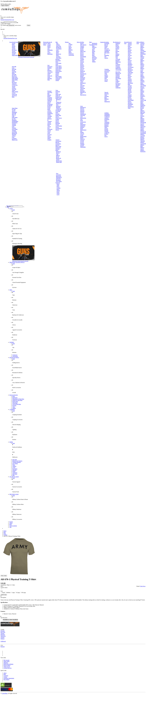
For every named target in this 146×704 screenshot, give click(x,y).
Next (5, 575)
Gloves (57, 116)
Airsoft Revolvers (14, 49)
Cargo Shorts (59, 67)
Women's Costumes (118, 66)
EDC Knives (83, 44)
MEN (10, 290)
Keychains (118, 83)
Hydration (106, 119)
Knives (78, 42)
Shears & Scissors (82, 139)
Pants (70, 51)
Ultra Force (142, 586)
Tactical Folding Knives (130, 96)
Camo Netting (106, 75)
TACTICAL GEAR (14, 476)
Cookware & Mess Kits (106, 134)
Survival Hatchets (82, 110)
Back (13, 209)
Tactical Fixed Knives (82, 63)
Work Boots (58, 186)
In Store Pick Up (7, 668)
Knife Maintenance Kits (83, 130)
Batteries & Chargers (118, 74)
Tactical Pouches (130, 86)
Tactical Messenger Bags (130, 83)
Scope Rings (48, 109)
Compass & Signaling (107, 50)
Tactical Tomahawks (83, 113)
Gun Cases (50, 71)
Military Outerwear (142, 126)
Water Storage (106, 128)
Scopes (49, 44)
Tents (105, 95)
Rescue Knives (82, 54)
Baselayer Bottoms (58, 106)
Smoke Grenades (49, 115)
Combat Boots (58, 188)
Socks (58, 193)
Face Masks (59, 181)
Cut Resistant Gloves (59, 129)
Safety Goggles (49, 139)
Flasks (117, 86)
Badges (117, 55)
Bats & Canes (82, 81)
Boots (58, 184)
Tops (57, 43)
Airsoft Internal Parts (49, 124)
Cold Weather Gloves (59, 126)
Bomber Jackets (57, 73)
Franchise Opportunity (9, 678)
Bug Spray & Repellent (106, 54)
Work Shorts (58, 65)
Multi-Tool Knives (82, 52)
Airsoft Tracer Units (49, 132)
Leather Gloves (57, 120)
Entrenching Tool (83, 118)
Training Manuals (118, 76)
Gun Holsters (49, 70)
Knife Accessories (83, 121)
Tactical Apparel (130, 43)
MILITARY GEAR (13, 494)
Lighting (106, 112)
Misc (13, 475)
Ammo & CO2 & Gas (15, 84)
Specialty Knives (82, 86)
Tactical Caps (130, 56)
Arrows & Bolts (14, 96)
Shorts (70, 52)
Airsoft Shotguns (14, 52)
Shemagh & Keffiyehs (59, 178)
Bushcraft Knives (82, 72)
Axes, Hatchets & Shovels (83, 107)
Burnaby (3, 630)
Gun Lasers (49, 52)
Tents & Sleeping (106, 93)
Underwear (58, 108)
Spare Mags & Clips (15, 109)
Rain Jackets (58, 76)
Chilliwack (3, 641)
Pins (117, 52)
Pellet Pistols (15, 78)
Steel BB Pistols (14, 70)
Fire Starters (106, 57)
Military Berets (58, 156)
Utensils (106, 131)
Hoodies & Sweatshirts (58, 48)
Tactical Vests (130, 53)
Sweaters (58, 56)
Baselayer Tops (58, 104)
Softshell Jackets (58, 79)
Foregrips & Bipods (49, 98)
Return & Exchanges (8, 664)
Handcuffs (82, 77)
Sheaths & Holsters (82, 126)
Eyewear (49, 134)
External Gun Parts (49, 91)
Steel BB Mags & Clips (14, 115)
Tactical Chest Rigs (130, 72)
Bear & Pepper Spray (106, 46)
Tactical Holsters (130, 79)
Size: (2, 591)
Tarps (105, 73)
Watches (58, 149)
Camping (102, 42)
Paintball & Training (14, 123)
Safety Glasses (49, 136)
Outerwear (58, 69)
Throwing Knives (82, 89)
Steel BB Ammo (14, 89)
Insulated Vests (58, 92)
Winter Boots (58, 191)
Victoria (2, 637)
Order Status (6, 661)
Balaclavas (58, 176)
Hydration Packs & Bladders (106, 125)
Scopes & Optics (49, 43)
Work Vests (58, 94)
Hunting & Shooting (14, 134)
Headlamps (107, 115)
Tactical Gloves (130, 61)
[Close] (1, 24)
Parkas (57, 75)
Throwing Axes (82, 116)
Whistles (118, 85)
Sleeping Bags (106, 97)
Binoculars (50, 54)
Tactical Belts (130, 58)
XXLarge (23, 592)
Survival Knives (82, 69)
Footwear (58, 182)
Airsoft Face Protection (49, 128)
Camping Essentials (106, 43)
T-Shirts (58, 44)
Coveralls (118, 59)
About (10, 523)
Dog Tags (118, 71)
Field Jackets (59, 71)
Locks (117, 82)
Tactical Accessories (130, 66)
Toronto (2, 633)
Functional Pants (58, 61)
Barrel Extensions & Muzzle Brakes (50, 104)
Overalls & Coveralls (58, 110)
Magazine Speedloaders (15, 120)
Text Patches (117, 50)
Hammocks (107, 101)
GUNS (11, 208)
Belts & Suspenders (58, 143)
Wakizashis (83, 147)
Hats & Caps (57, 153)
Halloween (118, 62)
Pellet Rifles (15, 79)
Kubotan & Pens (83, 83)
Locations (6, 675)
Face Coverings (58, 174)
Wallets (94, 61)
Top (69, 43)
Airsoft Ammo (13, 87)
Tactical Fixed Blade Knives (131, 100)
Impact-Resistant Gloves (58, 123)
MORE (11, 442)
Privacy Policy (7, 665)
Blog (10, 524)
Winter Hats (59, 162)
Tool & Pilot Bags (94, 57)
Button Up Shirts (58, 54)
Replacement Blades (83, 137)
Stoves (106, 136)
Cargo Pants (58, 63)
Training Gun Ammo (14, 128)
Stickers (117, 54)
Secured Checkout (5, 19)
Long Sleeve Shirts (57, 51)
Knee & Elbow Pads (58, 145)
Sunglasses (58, 147)
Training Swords (82, 145)
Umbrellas (118, 87)
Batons (81, 76)
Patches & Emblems (118, 43)
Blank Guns (15, 139)
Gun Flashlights (50, 49)
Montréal (3, 634)
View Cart (11, 19)
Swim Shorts (59, 68)
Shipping (6, 662)
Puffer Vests (58, 98)
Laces (58, 194)
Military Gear (138, 43)
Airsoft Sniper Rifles (15, 54)
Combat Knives (82, 60)
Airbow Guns (14, 136)
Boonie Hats (59, 161)
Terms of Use (7, 666)
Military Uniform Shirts (142, 78)
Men (57, 42)
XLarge (17, 592)
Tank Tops (58, 46)
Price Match (6, 679)
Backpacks (94, 43)
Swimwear (71, 53)
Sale (10, 527)
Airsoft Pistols (13, 46)
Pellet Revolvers (14, 81)
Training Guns (14, 126)
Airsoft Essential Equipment (50, 112)
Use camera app (14, 25)
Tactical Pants (130, 45)
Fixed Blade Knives (83, 57)
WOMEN (11, 342)
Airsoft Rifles (13, 44)
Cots (105, 100)
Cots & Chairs (106, 80)
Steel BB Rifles (14, 72)
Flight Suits (58, 115)
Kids (117, 56)
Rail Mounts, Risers (49, 95)
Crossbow (14, 138)
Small (3, 592)
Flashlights (107, 114)
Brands (11, 521)
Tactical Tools (130, 93)
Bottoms (58, 59)
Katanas (82, 143)
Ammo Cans (49, 74)
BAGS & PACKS (13, 395)
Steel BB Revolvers (14, 75)
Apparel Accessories (58, 140)
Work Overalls (58, 113)
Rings (57, 150)
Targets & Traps (49, 76)
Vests (57, 90)
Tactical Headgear (130, 64)
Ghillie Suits (106, 78)
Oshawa (2, 638)
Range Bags (93, 52)
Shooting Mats (49, 79)
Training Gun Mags (14, 131)
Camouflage (5, 693)
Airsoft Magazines (14, 111)
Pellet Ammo (15, 91)
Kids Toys (14, 474)
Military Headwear (142, 104)
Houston (3, 646)
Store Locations (13, 525)
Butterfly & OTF (83, 93)
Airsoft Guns (15, 42)
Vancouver (3, 636)
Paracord (106, 71)
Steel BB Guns (14, 67)
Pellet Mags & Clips (15, 118)
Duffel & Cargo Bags (94, 48)
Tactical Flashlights (130, 103)
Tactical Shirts (130, 48)
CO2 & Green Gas (14, 93)
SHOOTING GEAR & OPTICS (16, 262)
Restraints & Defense (83, 74)
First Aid (106, 48)
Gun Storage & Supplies (49, 67)
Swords (82, 141)
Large (13, 592)
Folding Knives (82, 43)
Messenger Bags (94, 45)
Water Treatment (106, 121)
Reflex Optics (49, 46)
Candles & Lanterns (106, 117)
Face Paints (118, 78)
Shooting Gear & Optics (45, 43)
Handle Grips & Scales (82, 134)
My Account (6, 660)
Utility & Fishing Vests (59, 96)
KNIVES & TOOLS (14, 357)
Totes (93, 60)
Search (2, 22)
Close (28, 25)
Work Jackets (59, 77)
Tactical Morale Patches (130, 90)
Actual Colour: (4, 587)
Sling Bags (93, 54)
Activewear (71, 55)
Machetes (82, 91)
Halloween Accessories (118, 69)
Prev (2, 575)
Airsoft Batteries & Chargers (49, 119)
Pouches (94, 59)
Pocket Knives (82, 49)
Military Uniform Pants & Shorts (142, 44)
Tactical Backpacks (130, 69)
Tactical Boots (130, 74)
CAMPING (12, 409)
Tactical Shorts (130, 50)
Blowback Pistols (22, 57)
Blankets (106, 99)
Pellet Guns (14, 77)
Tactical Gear (126, 43)
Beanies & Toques (58, 159)
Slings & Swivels (49, 101)
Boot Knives (83, 94)
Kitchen (106, 130)
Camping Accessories (107, 70)
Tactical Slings (130, 77)
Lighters (117, 81)
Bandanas (58, 180)
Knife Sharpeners (82, 124)
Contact (5, 677)
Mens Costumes (118, 64)
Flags (117, 79)
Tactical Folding (82, 46)
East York (3, 632)
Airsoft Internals (30, 57)
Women (67, 42)
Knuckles (82, 79)
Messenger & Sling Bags (18, 399)
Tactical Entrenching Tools (131, 107)
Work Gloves (59, 118)
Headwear (58, 151)
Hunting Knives (82, 66)
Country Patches (117, 48)
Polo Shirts (58, 58)
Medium (7, 592)
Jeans (57, 64)
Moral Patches (117, 45)
